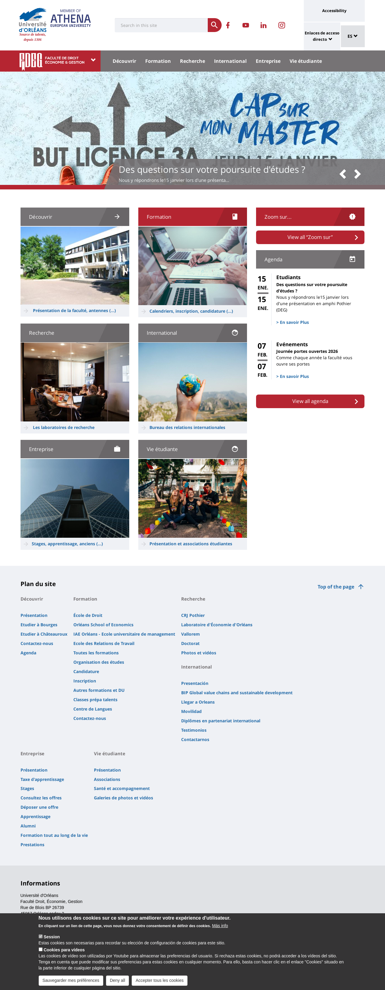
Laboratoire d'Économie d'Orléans (216, 624)
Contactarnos (195, 739)
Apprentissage (35, 816)
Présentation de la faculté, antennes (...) (74, 310)
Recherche (192, 61)
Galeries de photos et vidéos (123, 798)
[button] (344, 174)
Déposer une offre (39, 807)
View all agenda (310, 401)
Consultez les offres (41, 798)
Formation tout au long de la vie (54, 835)
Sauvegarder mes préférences (71, 982)
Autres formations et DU (99, 690)
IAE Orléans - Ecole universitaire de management (124, 634)
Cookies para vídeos (64, 952)
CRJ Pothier (193, 615)
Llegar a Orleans (198, 702)
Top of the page (336, 586)
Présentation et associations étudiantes (191, 544)
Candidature (86, 671)
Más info (220, 927)
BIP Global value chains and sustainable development (237, 692)
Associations (107, 779)
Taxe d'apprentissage (42, 779)
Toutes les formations (96, 653)
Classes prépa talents (95, 699)
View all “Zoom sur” (310, 237)
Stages (27, 788)
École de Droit (87, 615)
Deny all (117, 982)
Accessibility (334, 10)
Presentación (194, 683)
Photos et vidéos (198, 653)
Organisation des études (98, 662)
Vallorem (190, 634)
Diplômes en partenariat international (220, 721)
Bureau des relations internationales (187, 427)
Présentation (34, 615)
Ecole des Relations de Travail (103, 643)
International (230, 61)
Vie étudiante (306, 61)
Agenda (28, 653)
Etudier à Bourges (39, 624)
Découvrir (124, 61)
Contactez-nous (37, 643)
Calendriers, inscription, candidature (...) (191, 311)
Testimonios (194, 730)
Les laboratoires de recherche (64, 427)
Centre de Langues (92, 709)
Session (51, 939)
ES (353, 36)
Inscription (84, 681)
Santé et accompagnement (122, 788)
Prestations (32, 844)
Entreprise (268, 61)
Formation (158, 61)
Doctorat (190, 643)
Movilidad (191, 711)
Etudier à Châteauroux (44, 634)
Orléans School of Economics (103, 624)
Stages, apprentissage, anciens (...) (67, 544)
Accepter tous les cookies (160, 982)
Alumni (28, 826)
